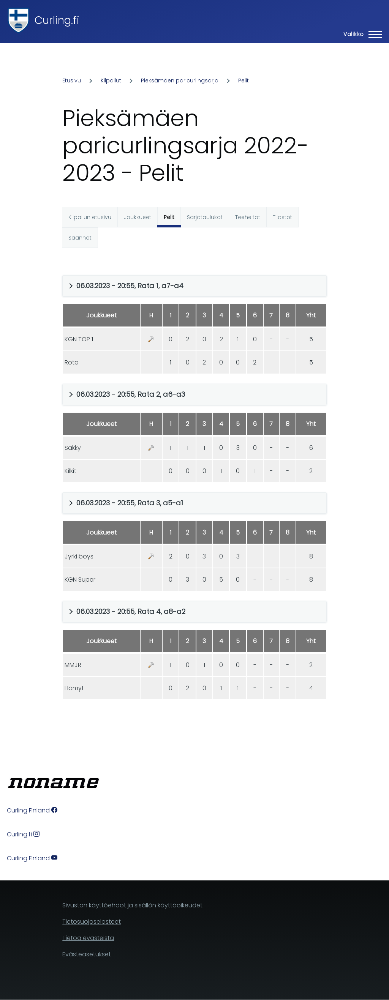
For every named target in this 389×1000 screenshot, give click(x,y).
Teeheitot (247, 217)
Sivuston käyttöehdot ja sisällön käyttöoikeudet (132, 905)
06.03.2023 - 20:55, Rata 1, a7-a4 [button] (129, 285)
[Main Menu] (360, 34)
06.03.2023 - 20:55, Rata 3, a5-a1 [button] (129, 503)
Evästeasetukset (86, 954)
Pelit (243, 80)
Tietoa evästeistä (88, 938)
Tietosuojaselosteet (91, 921)
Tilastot (282, 217)
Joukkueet (137, 217)
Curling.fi (57, 20)
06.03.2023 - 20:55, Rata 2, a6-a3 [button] (130, 394)
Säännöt (80, 237)
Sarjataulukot (205, 217)
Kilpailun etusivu (89, 217)
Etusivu (71, 80)
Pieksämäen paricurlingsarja (179, 80)
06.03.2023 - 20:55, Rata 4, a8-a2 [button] (130, 611)
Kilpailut (111, 80)
